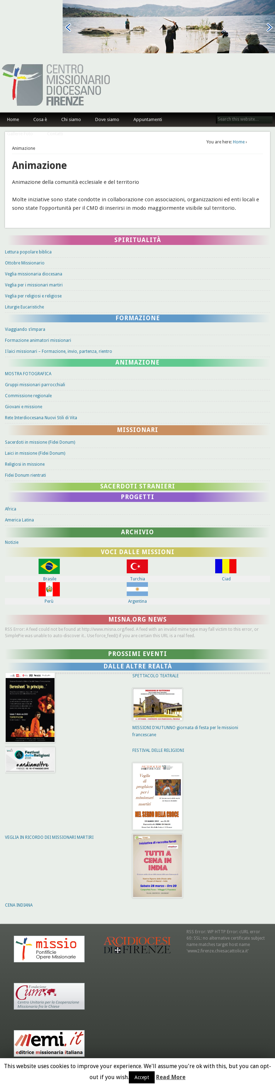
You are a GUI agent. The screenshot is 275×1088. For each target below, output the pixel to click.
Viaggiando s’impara (25, 329)
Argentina (137, 601)
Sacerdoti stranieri (137, 486)
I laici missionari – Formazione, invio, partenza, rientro (58, 351)
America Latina (19, 520)
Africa (10, 509)
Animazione (137, 362)
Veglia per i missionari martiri (34, 285)
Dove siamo (107, 119)
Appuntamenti (147, 119)
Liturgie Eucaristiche (24, 307)
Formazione (137, 318)
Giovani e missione (23, 406)
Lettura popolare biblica (28, 252)
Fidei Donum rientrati (25, 475)
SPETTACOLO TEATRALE (155, 675)
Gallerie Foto (20, 133)
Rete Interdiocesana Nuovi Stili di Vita (41, 417)
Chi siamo (71, 119)
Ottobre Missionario (25, 263)
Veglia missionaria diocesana (33, 274)
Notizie (11, 542)
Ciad (226, 578)
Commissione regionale (28, 395)
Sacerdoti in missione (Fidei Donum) (40, 442)
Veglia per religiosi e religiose (33, 296)
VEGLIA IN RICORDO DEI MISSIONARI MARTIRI (49, 837)
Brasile (49, 578)
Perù (49, 601)
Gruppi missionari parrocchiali (35, 384)
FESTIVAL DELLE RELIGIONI (158, 750)
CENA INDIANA (19, 905)
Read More (170, 1077)
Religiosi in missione (25, 464)
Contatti (55, 133)
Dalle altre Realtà (137, 666)
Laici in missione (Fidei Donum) (35, 453)
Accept (141, 1077)
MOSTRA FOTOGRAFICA (28, 373)
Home (13, 119)
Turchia (137, 578)
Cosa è (40, 119)
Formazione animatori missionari (38, 340)
